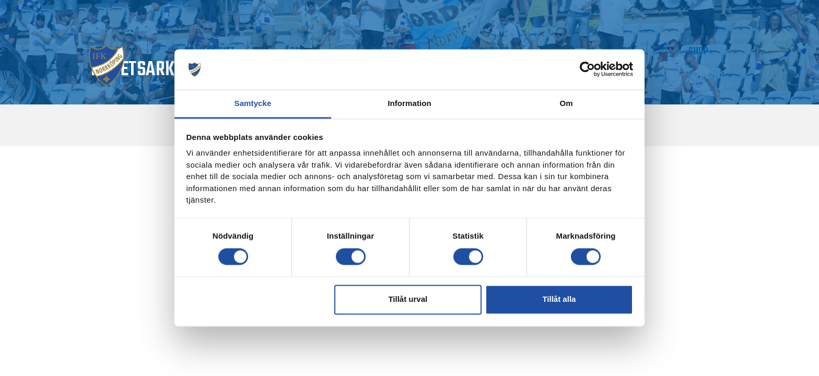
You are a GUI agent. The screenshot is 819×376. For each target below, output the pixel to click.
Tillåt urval (407, 299)
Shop (711, 51)
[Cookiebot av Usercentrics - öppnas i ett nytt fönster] (587, 69)
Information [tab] (409, 103)
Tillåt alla (559, 299)
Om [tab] (565, 103)
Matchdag (144, 51)
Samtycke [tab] (253, 103)
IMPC (660, 51)
